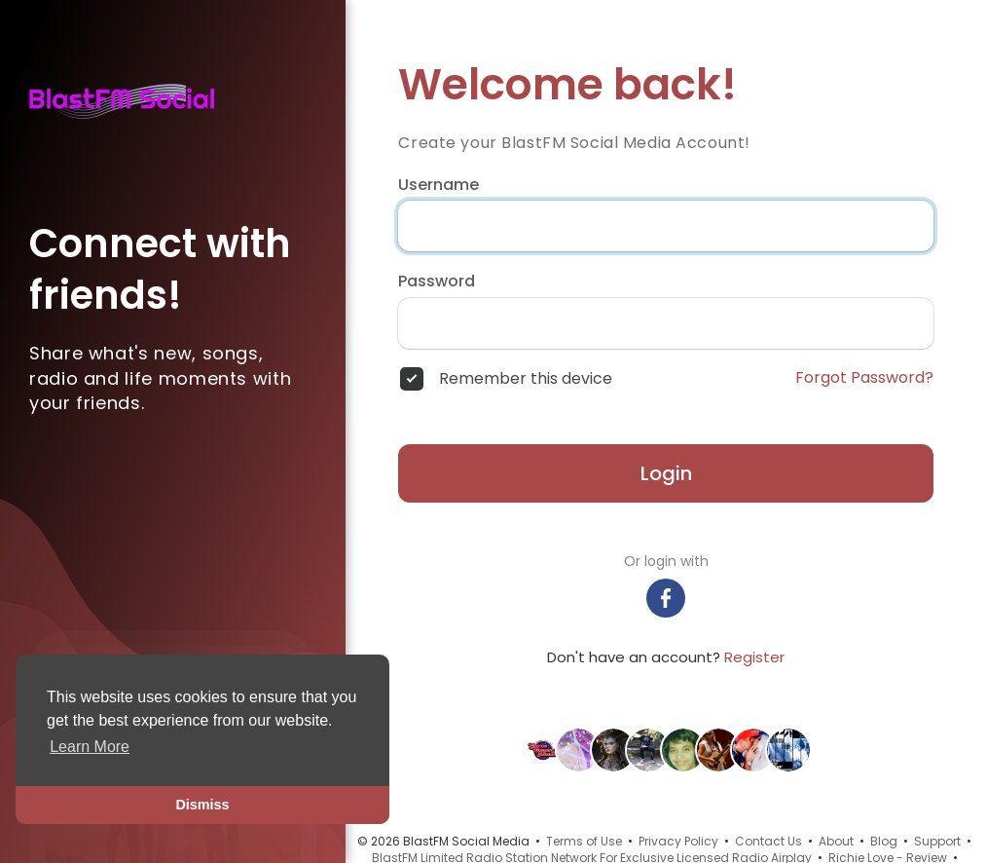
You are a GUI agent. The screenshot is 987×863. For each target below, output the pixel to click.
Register (754, 657)
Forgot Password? (864, 378)
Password (436, 281)
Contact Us (768, 841)
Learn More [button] (89, 746)
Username (438, 185)
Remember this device (525, 379)
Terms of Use (584, 841)
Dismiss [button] (202, 804)
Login (666, 473)
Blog (883, 841)
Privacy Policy (678, 841)
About (836, 841)
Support (937, 841)
